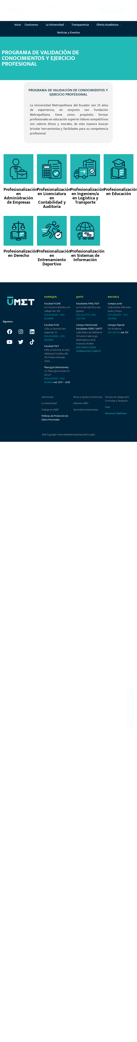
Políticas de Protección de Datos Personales (55, 418)
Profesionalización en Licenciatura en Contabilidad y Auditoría (54, 198)
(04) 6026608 (51, 336)
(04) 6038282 (51, 315)
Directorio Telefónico (116, 413)
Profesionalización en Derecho (21, 253)
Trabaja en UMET (50, 410)
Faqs (107, 407)
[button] (53, 7)
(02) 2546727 (83, 347)
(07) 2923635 (114, 315)
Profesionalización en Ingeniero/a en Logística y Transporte (87, 196)
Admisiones (48, 397)
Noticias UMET (80, 403)
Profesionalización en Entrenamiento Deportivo (54, 258)
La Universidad (49, 403)
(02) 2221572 (82, 315)
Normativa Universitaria (85, 410)
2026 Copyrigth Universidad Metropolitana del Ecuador (68, 435)
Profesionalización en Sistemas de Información (87, 255)
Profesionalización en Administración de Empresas (21, 196)
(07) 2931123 (114, 332)
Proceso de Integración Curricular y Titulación (117, 399)
